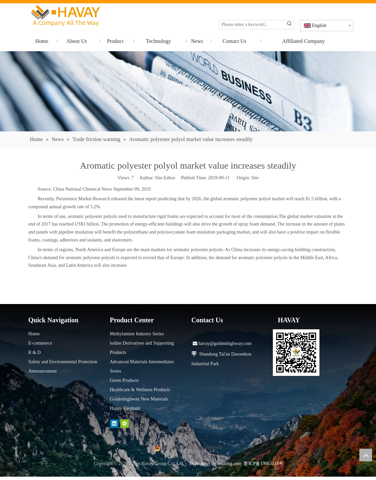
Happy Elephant (125, 408)
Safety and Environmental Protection (62, 361)
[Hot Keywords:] (289, 24)
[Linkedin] (114, 423)
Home (34, 333)
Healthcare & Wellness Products (140, 389)
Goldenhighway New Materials (139, 399)
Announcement (42, 371)
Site (255, 177)
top (365, 455)
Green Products (124, 380)
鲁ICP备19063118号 (263, 463)
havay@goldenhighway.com (222, 343)
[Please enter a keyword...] (252, 24)
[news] (188, 91)
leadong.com (229, 463)
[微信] (124, 423)
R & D (34, 352)
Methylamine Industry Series (137, 333)
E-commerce (40, 343)
